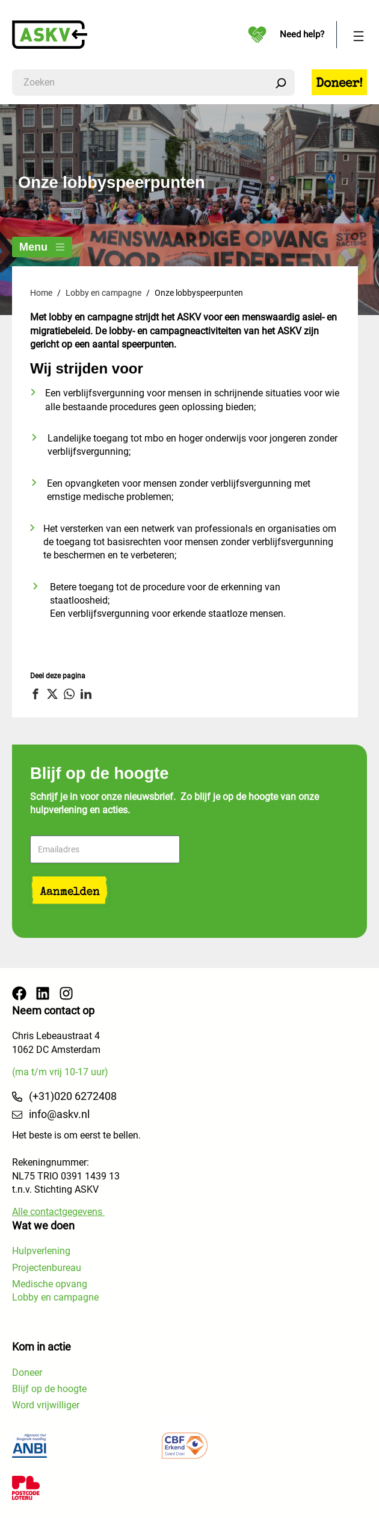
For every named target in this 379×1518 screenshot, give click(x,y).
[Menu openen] (358, 35)
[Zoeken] (281, 82)
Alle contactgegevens (58, 1211)
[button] (37, 694)
